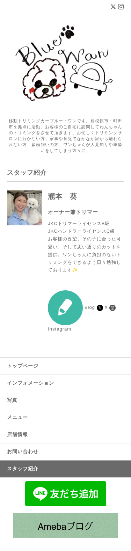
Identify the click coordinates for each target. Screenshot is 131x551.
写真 (12, 400)
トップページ (22, 366)
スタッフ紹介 (22, 468)
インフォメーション (30, 383)
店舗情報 (17, 434)
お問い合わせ (22, 451)
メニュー (17, 417)
